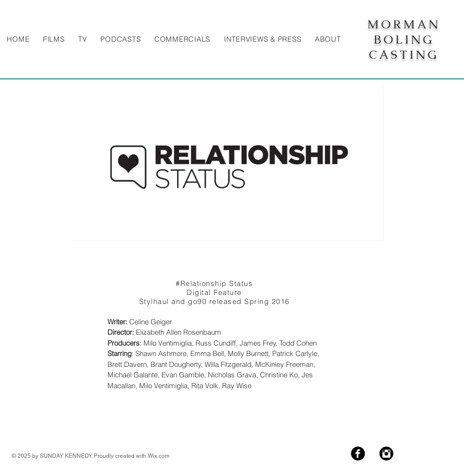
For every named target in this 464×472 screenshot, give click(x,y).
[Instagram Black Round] (386, 453)
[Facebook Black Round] (358, 453)
